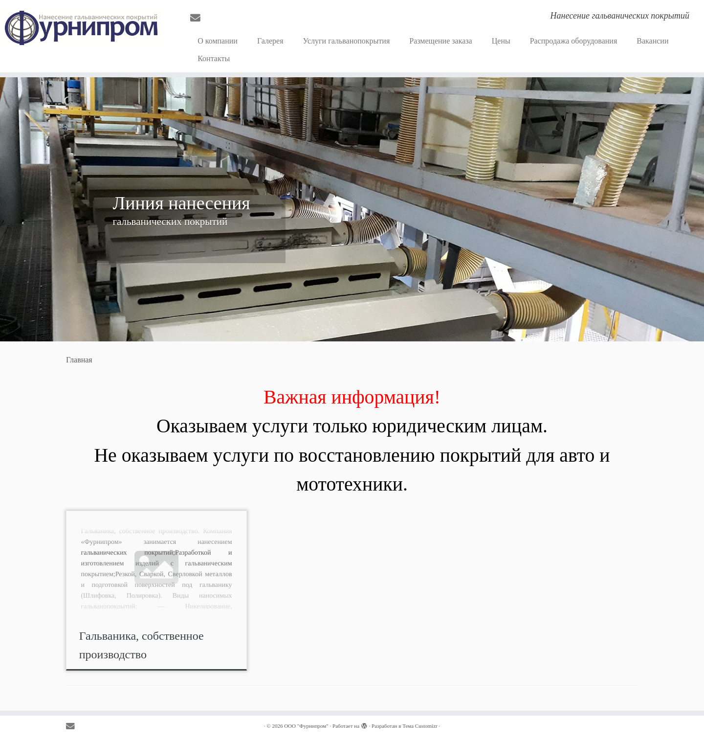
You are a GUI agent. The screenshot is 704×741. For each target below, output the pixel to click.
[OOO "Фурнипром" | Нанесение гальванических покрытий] (81, 27)
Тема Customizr (420, 726)
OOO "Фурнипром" (306, 726)
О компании (218, 41)
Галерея (270, 41)
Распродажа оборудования (573, 41)
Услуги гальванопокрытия (346, 41)
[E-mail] (198, 17)
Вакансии (652, 41)
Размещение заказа (440, 41)
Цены (501, 41)
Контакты (214, 58)
